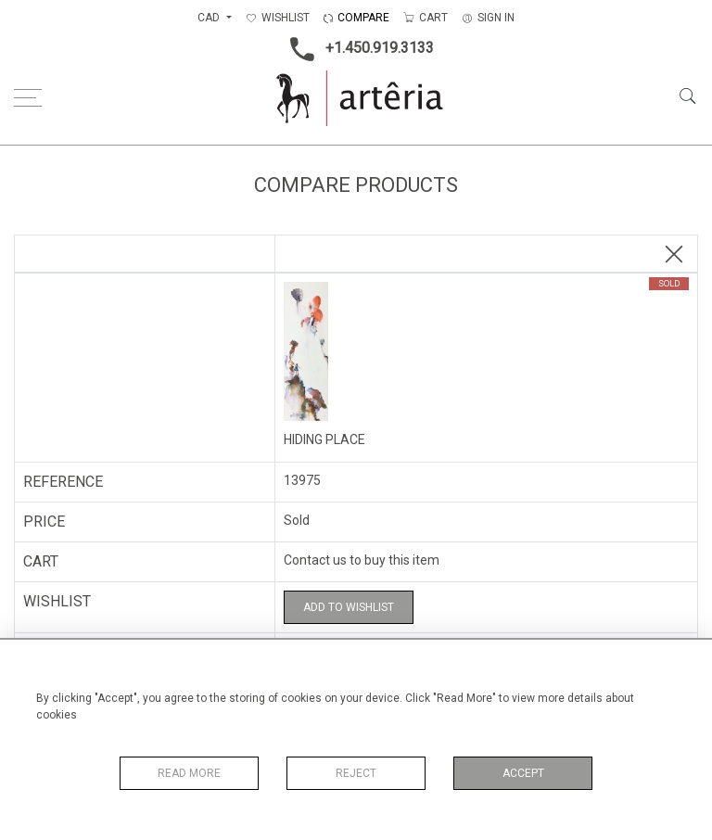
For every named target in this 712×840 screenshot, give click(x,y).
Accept (523, 773)
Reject (356, 773)
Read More (189, 773)
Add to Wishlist (348, 607)
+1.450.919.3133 (356, 49)
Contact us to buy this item (361, 560)
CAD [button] (209, 17)
